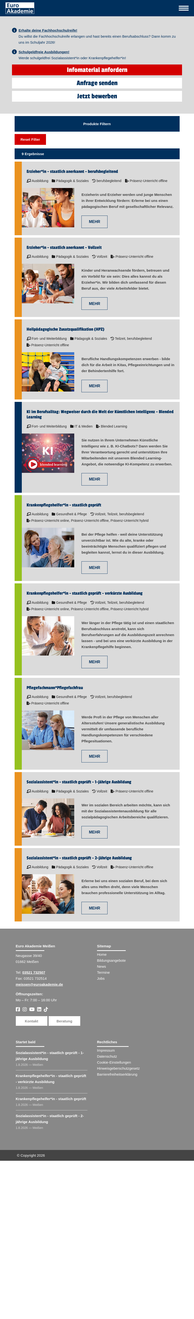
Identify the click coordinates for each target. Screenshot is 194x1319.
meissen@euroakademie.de (39, 1130)
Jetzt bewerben (97, 242)
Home (102, 1100)
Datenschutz (107, 1202)
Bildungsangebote (111, 1106)
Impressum (106, 1196)
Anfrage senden (97, 229)
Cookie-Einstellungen (114, 1208)
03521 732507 (33, 1118)
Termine (103, 1118)
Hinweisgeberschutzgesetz (118, 1214)
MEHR (94, 367)
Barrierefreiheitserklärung (117, 1220)
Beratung (64, 1167)
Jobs (101, 1124)
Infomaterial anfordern (97, 216)
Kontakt (31, 1167)
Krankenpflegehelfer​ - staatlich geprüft (51, 1245)
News (101, 1112)
